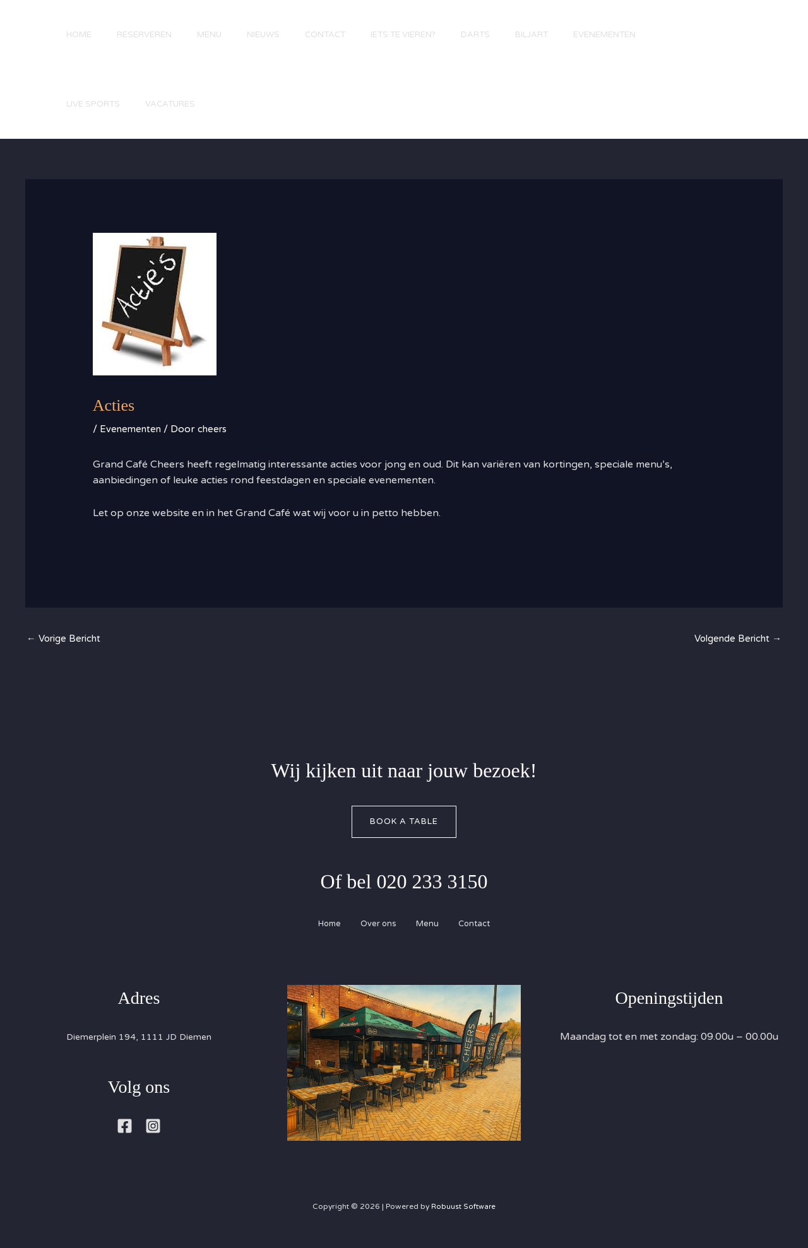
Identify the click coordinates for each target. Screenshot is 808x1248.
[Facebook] (125, 1129)
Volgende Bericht (734, 639)
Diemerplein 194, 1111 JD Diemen (138, 1040)
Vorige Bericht (67, 639)
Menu (225, 35)
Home (82, 35)
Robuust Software (463, 1209)
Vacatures (180, 104)
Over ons (375, 926)
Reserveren (153, 35)
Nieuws (285, 35)
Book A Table (404, 823)
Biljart (578, 35)
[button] (757, 78)
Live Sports (96, 104)
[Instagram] (153, 1129)
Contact (353, 35)
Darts (516, 35)
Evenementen (658, 35)
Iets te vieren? (437, 35)
